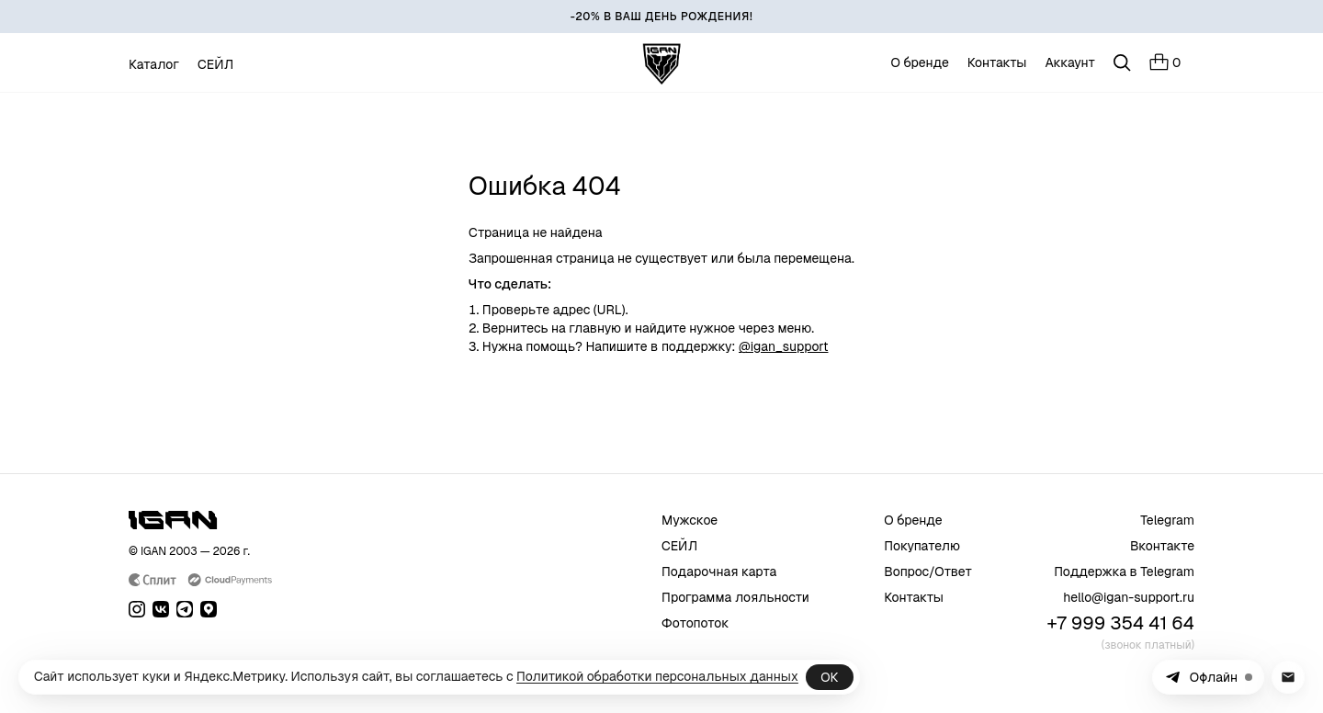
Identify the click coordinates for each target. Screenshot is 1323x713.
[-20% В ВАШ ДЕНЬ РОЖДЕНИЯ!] (661, 16)
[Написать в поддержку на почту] (1288, 677)
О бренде (920, 62)
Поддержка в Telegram (1124, 571)
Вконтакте (1162, 546)
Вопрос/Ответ (928, 571)
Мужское (690, 520)
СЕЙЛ (215, 64)
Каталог (154, 64)
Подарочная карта (719, 571)
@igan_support (783, 346)
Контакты (997, 62)
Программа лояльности (735, 597)
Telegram (1167, 520)
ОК (829, 677)
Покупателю (922, 546)
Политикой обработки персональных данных (657, 676)
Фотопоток (695, 623)
